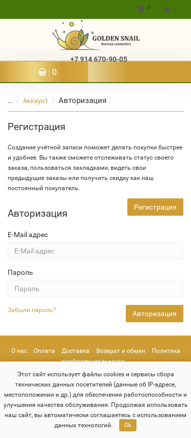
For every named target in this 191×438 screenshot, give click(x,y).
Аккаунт (29, 101)
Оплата (44, 350)
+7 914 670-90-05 (98, 59)
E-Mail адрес (28, 234)
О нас (19, 350)
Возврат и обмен (120, 350)
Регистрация (155, 207)
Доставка (76, 350)
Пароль (20, 272)
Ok (127, 425)
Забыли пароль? (32, 310)
